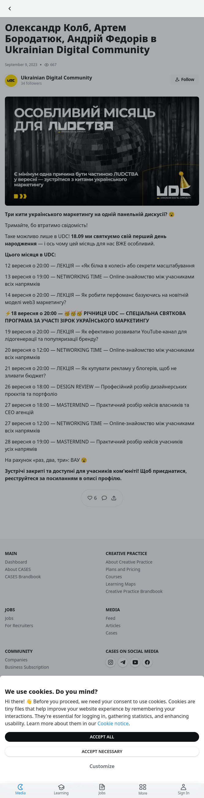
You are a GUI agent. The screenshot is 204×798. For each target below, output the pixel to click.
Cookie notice (113, 723)
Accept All (102, 737)
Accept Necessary (102, 751)
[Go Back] (10, 8)
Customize (102, 766)
